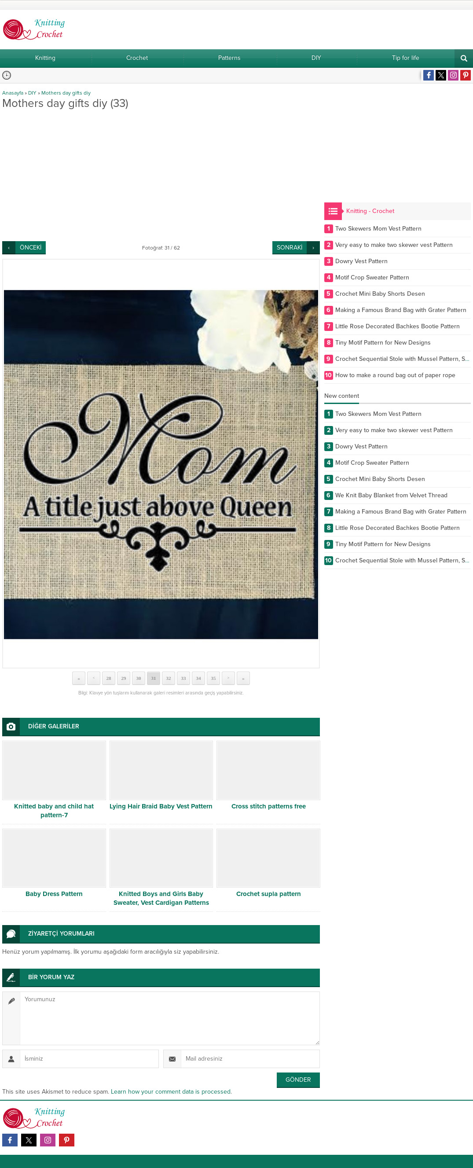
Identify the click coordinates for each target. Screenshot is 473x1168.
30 (138, 678)
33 (183, 678)
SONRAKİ (289, 247)
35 (213, 678)
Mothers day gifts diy (66, 93)
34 (198, 678)
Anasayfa (12, 93)
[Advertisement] (161, 175)
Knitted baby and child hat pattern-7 (54, 810)
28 (108, 678)
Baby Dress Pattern (54, 894)
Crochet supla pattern (268, 894)
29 (123, 678)
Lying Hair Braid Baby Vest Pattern (161, 806)
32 (168, 678)
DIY (32, 93)
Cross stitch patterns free (268, 806)
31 (153, 678)
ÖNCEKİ (30, 247)
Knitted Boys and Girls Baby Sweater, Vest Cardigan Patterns (161, 898)
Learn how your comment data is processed (171, 1091)
